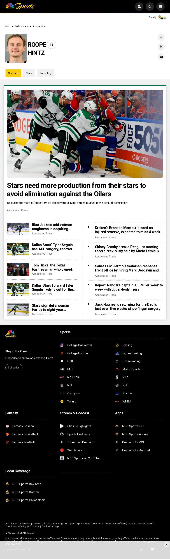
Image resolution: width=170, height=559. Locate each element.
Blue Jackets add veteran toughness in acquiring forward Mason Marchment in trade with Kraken (53, 227)
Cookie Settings (50, 526)
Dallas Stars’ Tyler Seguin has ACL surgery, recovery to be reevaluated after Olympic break (53, 247)
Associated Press (17, 210)
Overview (13, 73)
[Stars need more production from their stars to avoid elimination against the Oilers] (85, 134)
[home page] (20, 6)
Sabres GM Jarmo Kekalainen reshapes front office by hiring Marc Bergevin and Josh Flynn (127, 268)
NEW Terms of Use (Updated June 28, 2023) (129, 523)
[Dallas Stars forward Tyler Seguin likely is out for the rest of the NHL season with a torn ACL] (18, 289)
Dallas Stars (21, 26)
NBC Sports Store (80, 523)
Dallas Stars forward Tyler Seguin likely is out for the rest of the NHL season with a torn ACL (54, 287)
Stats (29, 73)
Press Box (98, 523)
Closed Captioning (53, 523)
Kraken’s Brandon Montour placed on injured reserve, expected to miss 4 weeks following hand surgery (128, 230)
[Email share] (161, 56)
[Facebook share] (161, 37)
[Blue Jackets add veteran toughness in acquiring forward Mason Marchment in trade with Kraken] (18, 229)
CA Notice (33, 526)
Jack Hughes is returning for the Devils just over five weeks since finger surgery (127, 306)
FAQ (67, 523)
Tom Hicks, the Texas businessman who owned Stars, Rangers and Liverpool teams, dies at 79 (53, 267)
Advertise (25, 523)
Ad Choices (11, 523)
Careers (36, 523)
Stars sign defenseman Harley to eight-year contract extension (50, 308)
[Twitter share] (161, 46)
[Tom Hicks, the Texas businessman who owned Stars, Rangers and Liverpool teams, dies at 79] (18, 269)
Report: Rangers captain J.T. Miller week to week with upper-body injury (129, 287)
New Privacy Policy (16, 526)
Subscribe (14, 367)
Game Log (45, 73)
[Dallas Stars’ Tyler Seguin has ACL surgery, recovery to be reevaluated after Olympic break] (18, 249)
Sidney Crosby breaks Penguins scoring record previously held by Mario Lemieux (127, 249)
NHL (7, 26)
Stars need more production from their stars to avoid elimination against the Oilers (76, 189)
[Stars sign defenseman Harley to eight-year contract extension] (18, 310)
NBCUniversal (27, 533)
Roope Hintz (39, 26)
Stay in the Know (16, 351)
